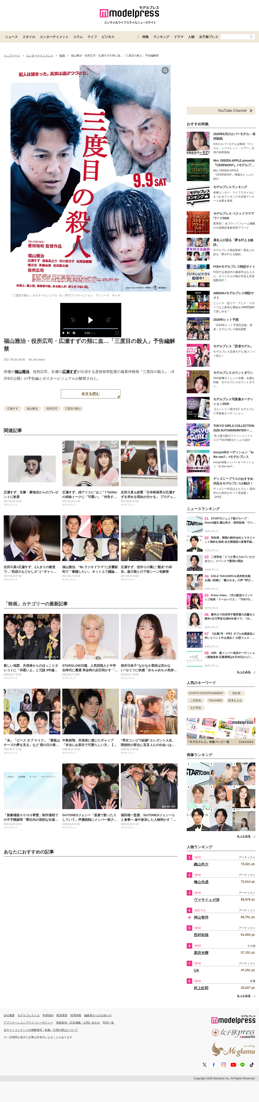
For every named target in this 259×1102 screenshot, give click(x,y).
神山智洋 (201, 917)
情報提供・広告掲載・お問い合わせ (78, 1022)
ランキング (161, 37)
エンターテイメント (54, 37)
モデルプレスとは (29, 1015)
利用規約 (48, 1015)
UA (196, 970)
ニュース (11, 37)
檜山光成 (201, 882)
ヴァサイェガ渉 (206, 900)
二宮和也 (195, 700)
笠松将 (236, 693)
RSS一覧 (108, 1022)
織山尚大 (201, 864)
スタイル (28, 37)
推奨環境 (61, 1015)
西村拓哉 (201, 935)
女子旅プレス (208, 37)
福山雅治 (22, 372)
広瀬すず (69, 372)
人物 (191, 37)
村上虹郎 (201, 988)
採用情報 (75, 1015)
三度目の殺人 (73, 408)
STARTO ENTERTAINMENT (206, 693)
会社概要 (9, 1015)
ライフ (92, 37)
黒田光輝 (201, 953)
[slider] (90, 328)
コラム (78, 37)
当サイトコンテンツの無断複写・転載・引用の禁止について (41, 1030)
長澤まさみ (235, 700)
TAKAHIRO (215, 700)
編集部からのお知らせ (98, 1015)
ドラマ (178, 37)
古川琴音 (195, 707)
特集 (145, 37)
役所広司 (51, 408)
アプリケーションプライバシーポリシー (28, 1022)
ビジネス (108, 37)
